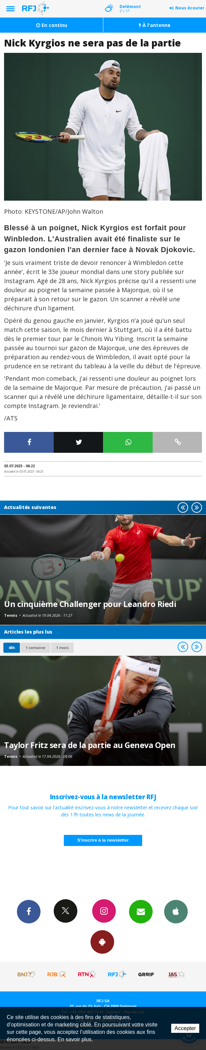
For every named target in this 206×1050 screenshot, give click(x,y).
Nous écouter (190, 8)
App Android (102, 941)
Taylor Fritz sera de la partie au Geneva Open (90, 745)
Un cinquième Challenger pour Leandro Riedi (90, 604)
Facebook (29, 911)
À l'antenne (155, 25)
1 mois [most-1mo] (62, 647)
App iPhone (176, 911)
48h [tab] (11, 647)
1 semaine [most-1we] (35, 647)
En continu (51, 25)
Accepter (185, 1028)
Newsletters (141, 911)
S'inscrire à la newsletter (103, 840)
